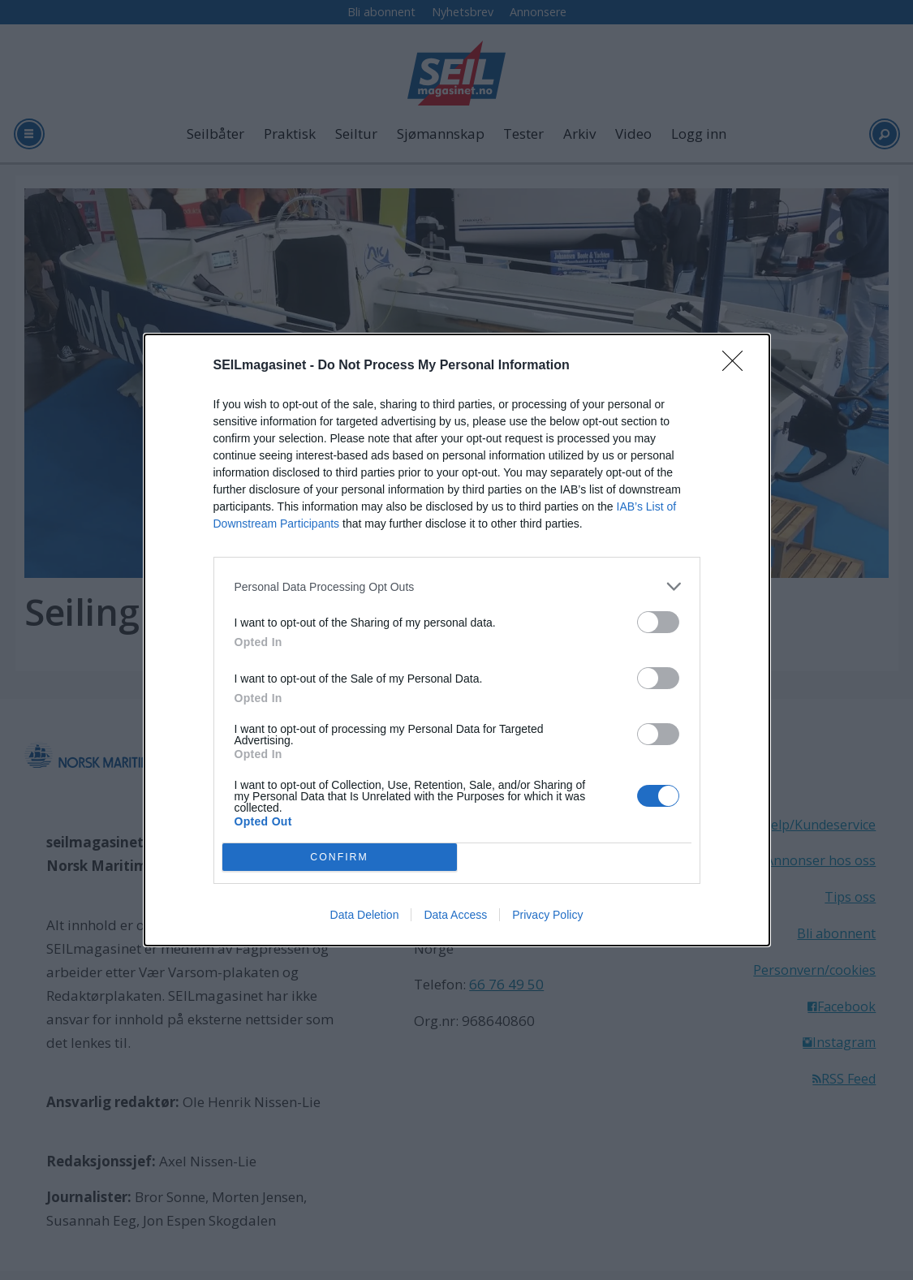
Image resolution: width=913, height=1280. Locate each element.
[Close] (737, 366)
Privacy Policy (547, 914)
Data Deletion (364, 914)
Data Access (455, 914)
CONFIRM (339, 857)
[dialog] (456, 640)
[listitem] (457, 586)
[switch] (658, 622)
